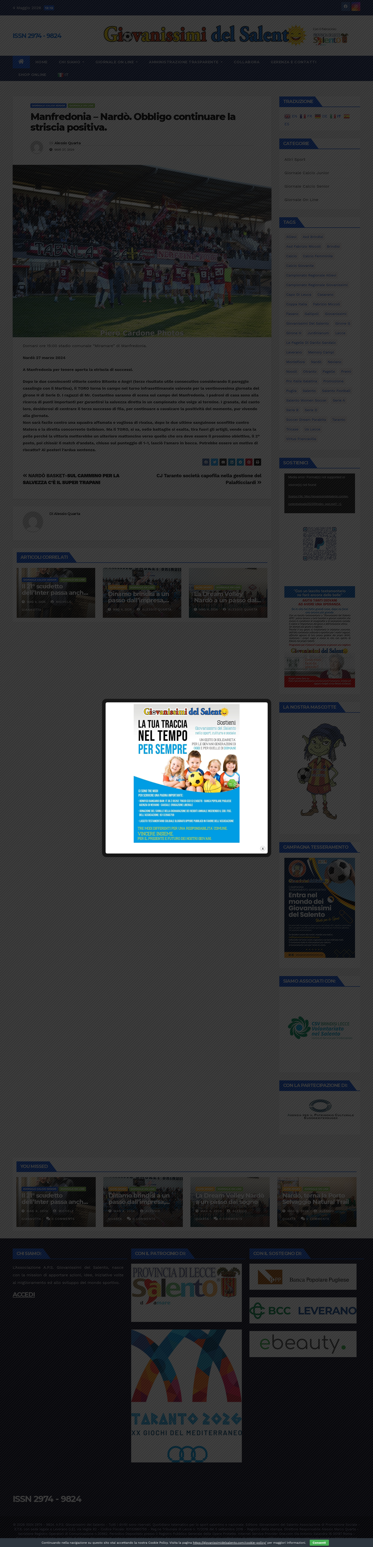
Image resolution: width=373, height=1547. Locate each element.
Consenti (319, 1542)
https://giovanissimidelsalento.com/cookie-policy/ (229, 1542)
